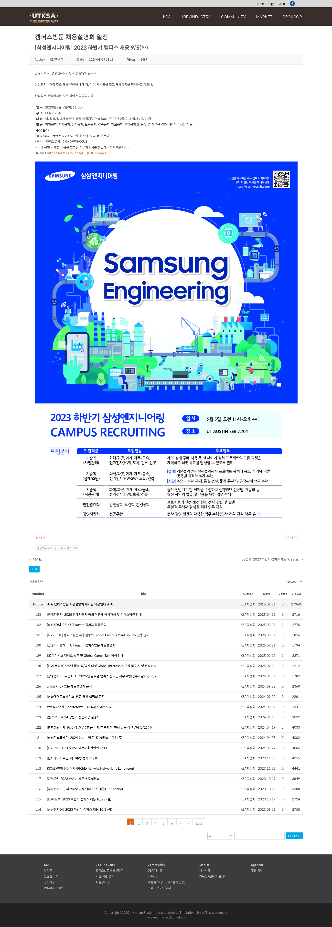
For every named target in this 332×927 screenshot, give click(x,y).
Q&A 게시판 (155, 870)
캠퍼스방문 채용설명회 (109, 870)
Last (199, 823)
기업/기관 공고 (105, 876)
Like (40, 537)
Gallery (152, 876)
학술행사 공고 (104, 882)
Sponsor (292, 17)
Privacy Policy (53, 887)
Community (233, 17)
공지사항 (49, 882)
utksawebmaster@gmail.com (166, 917)
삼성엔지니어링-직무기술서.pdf (57, 548)
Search (294, 836)
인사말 (48, 870)
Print (292, 537)
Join (282, 3)
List (34, 568)
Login (271, 3)
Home (260, 3)
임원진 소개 (51, 876)
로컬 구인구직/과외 (159, 887)
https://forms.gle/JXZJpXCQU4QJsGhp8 (76, 152)
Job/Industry (196, 17)
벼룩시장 (204, 870)
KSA (167, 17)
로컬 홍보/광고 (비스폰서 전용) (166, 882)
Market (264, 17)
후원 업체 (257, 870)
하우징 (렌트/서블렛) (212, 876)
